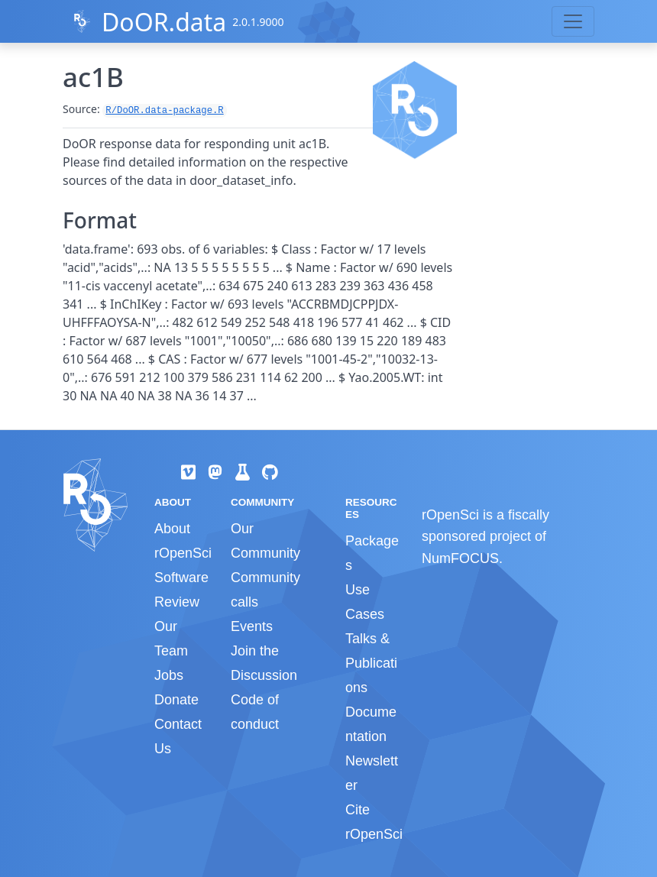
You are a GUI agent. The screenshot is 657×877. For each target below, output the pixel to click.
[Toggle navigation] (573, 21)
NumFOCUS (460, 558)
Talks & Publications (371, 663)
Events (252, 626)
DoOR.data (164, 22)
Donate (176, 699)
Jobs (168, 675)
